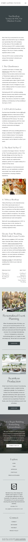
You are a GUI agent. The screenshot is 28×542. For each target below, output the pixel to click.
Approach (14, 469)
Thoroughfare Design (20, 539)
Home (14, 463)
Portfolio (14, 472)
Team (14, 466)
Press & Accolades (14, 475)
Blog (17, 538)
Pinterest (14, 527)
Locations (22, 538)
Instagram (14, 524)
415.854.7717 (14, 506)
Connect (14, 521)
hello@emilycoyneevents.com (14, 508)
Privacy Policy (14, 530)
